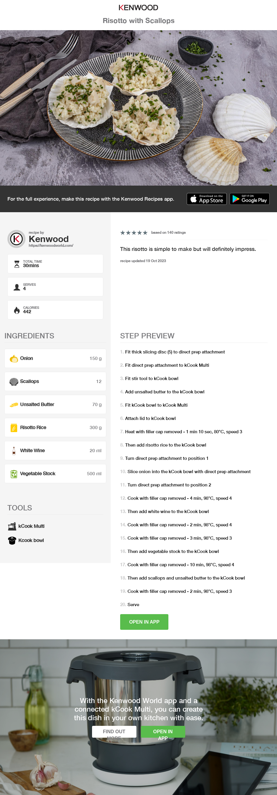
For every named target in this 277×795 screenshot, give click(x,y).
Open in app (144, 621)
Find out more (114, 733)
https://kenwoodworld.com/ (51, 245)
